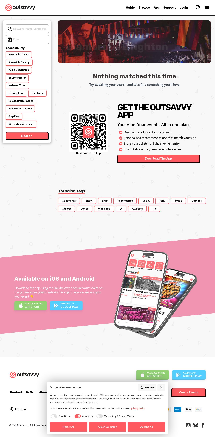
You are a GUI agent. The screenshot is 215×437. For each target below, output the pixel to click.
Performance (125, 200)
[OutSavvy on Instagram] (188, 425)
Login (184, 7)
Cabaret (66, 208)
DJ (121, 208)
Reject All (68, 426)
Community (69, 200)
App (157, 7)
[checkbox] (60, 416)
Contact (16, 392)
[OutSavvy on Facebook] (203, 425)
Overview (147, 387)
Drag (105, 200)
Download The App (158, 158)
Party (162, 200)
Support (169, 7)
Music (178, 200)
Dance (84, 208)
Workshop (104, 208)
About (43, 392)
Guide (130, 7)
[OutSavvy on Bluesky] (196, 425)
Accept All (146, 426)
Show (89, 200)
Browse (144, 7)
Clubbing (137, 208)
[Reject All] (161, 387)
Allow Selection (107, 426)
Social (146, 200)
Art (154, 208)
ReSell (30, 392)
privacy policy (138, 408)
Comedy (197, 200)
